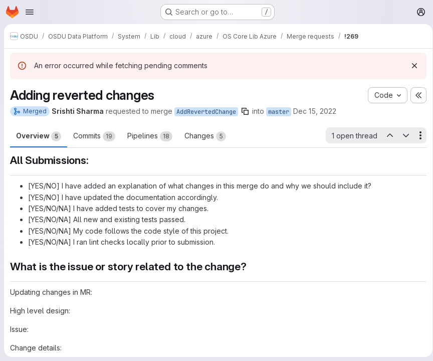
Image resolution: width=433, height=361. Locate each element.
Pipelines (149, 136)
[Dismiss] (411, 66)
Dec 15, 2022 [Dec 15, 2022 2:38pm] (314, 111)
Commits (94, 136)
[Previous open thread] (386, 135)
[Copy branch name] (245, 111)
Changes (205, 136)
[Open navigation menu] (30, 12)
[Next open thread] (402, 135)
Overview (38, 136)
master (278, 112)
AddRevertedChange (206, 112)
